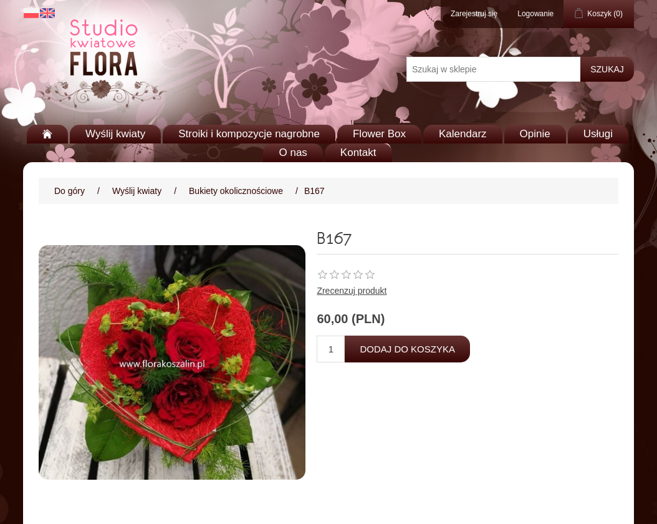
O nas (293, 152)
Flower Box (379, 134)
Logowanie (535, 13)
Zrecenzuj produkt (351, 291)
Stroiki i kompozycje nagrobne (249, 134)
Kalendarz (463, 134)
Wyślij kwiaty (115, 134)
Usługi (598, 134)
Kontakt (358, 152)
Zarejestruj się (474, 13)
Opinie (535, 134)
